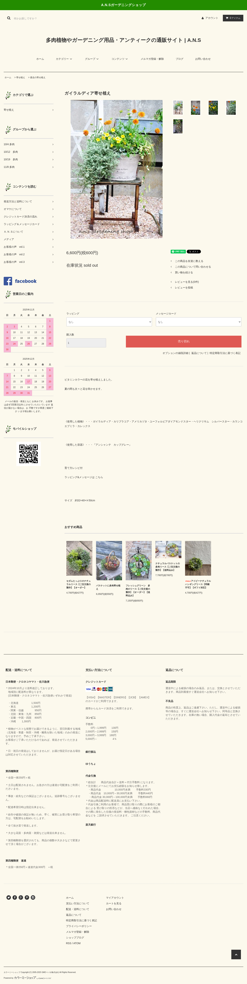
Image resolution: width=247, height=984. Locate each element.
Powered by (27, 978)
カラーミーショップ (12, 972)
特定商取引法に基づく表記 (225, 353)
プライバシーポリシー (79, 926)
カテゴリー (64, 58)
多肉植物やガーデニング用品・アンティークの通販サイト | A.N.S (123, 40)
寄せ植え (20, 77)
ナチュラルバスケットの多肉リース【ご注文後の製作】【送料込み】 (167, 566)
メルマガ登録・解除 (152, 58)
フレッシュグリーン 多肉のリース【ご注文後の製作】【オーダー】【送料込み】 (138, 590)
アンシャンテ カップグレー (112, 444)
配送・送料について (77, 909)
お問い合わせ (203, 58)
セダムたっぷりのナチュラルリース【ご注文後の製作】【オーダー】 (78, 584)
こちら (99, 477)
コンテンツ (120, 58)
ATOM (77, 943)
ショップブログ (75, 937)
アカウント (211, 17)
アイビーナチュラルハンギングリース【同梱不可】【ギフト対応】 (198, 584)
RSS (68, 943)
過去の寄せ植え (38, 77)
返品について (199, 353)
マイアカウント (115, 897)
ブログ (179, 58)
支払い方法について (77, 903)
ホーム (40, 58)
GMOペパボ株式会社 (50, 972)
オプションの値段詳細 (175, 353)
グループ (92, 58)
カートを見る (113, 903)
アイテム (232, 17)
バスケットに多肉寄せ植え (108, 587)
